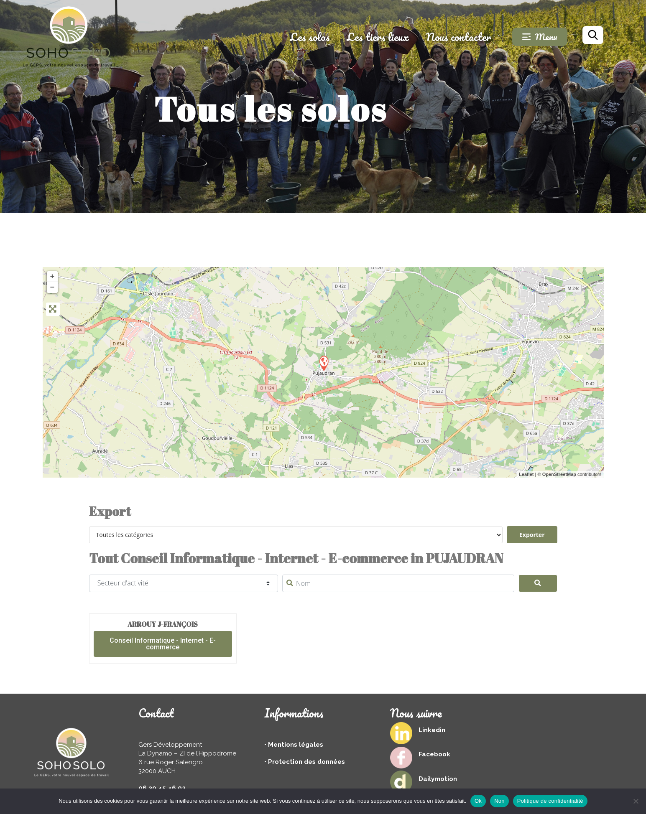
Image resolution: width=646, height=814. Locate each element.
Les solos (310, 37)
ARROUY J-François (163, 624)
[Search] (537, 583)
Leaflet (526, 474)
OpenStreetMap (559, 474)
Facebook (434, 754)
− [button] (52, 287)
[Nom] (398, 583)
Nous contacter (458, 37)
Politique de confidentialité (550, 801)
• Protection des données (304, 762)
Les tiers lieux (378, 37)
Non (499, 801)
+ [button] (52, 277)
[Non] (635, 801)
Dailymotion (438, 779)
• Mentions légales (293, 744)
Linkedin (432, 730)
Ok (478, 801)
